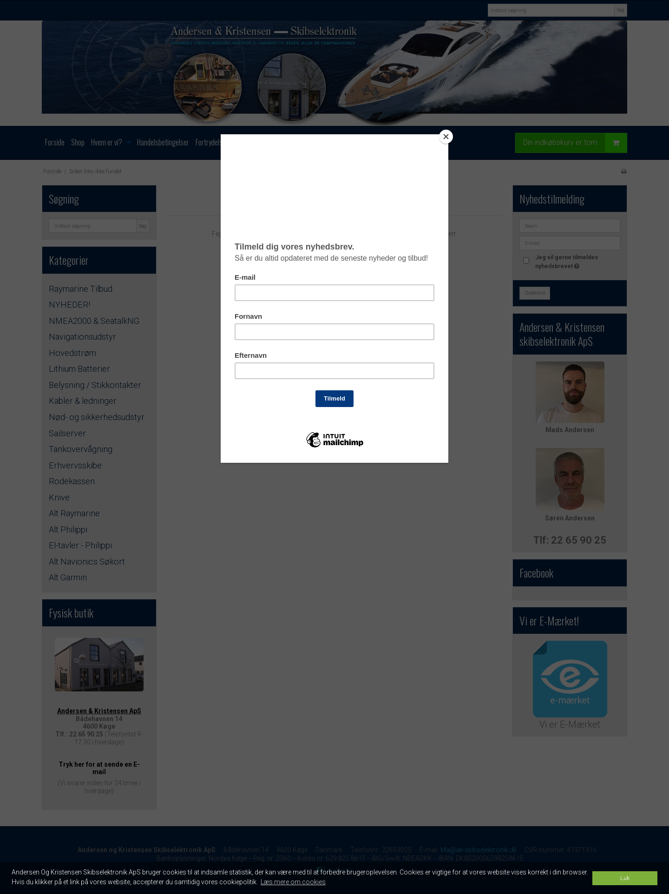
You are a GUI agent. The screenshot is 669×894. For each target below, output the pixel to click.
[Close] (446, 137)
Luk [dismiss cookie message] (625, 877)
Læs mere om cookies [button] (293, 882)
